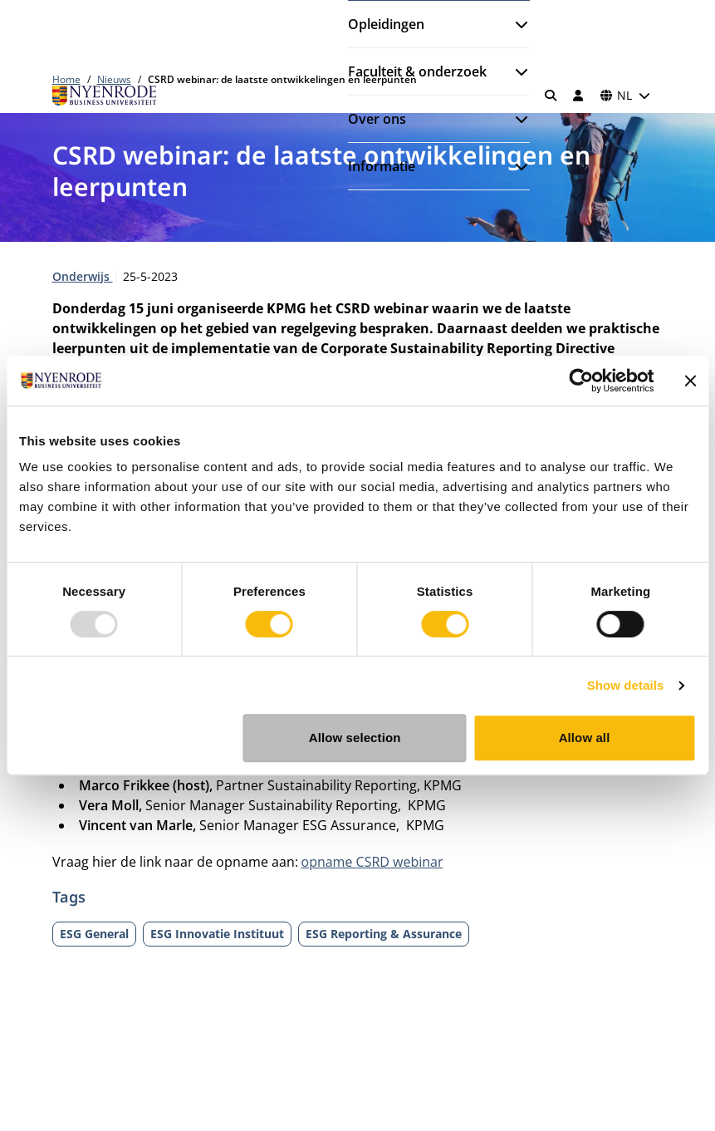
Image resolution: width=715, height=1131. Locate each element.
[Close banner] (690, 380)
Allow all (584, 737)
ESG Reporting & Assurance (384, 934)
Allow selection (355, 737)
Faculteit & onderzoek (417, 71)
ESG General (94, 934)
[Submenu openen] (515, 24)
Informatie (381, 166)
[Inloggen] (578, 95)
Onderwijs (82, 276)
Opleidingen (386, 24)
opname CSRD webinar (372, 862)
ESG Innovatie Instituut (217, 934)
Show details (625, 685)
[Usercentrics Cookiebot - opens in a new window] (581, 380)
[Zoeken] (550, 95)
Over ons (377, 119)
